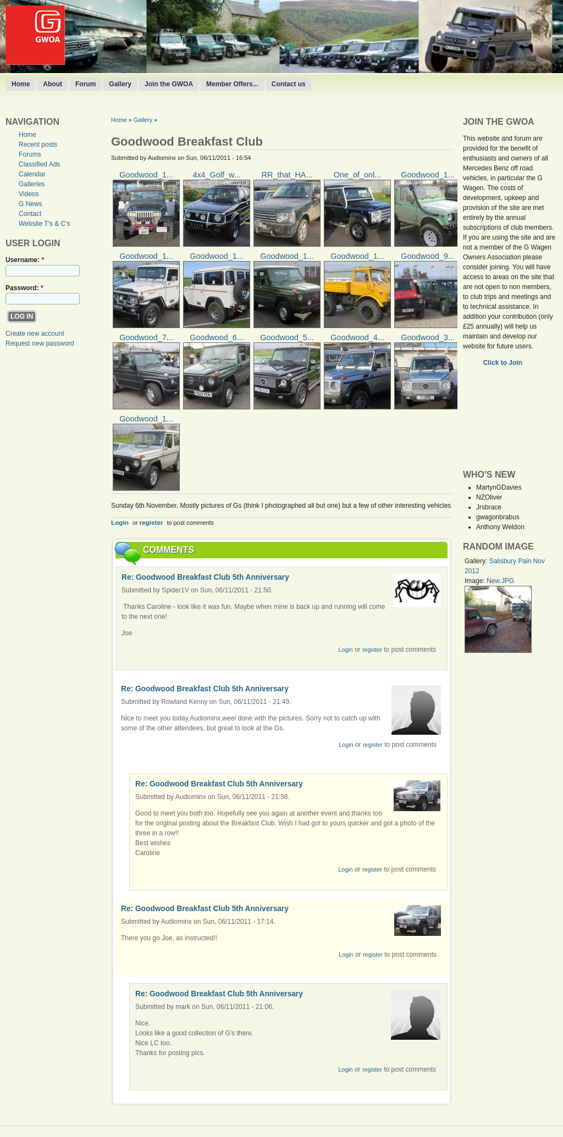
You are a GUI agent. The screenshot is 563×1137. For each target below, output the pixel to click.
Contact (30, 214)
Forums (30, 154)
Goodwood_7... (146, 337)
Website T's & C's (44, 224)
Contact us (289, 84)
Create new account (34, 333)
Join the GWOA (169, 84)
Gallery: (477, 561)
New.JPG (500, 581)
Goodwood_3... (428, 337)
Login (120, 522)
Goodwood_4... (357, 337)
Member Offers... (232, 84)
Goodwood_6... (217, 337)
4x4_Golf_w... (216, 174)
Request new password (39, 343)
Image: (476, 581)
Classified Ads (39, 164)
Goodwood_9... (428, 256)
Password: (24, 288)
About (52, 84)
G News (30, 204)
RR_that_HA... (287, 174)
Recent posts (38, 144)
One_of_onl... (357, 174)
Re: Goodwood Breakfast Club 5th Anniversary (205, 577)
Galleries (32, 184)
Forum (85, 84)
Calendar (32, 174)
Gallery (120, 84)
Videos (28, 194)
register (151, 522)
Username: (24, 260)
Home (21, 84)
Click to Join (504, 363)
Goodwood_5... (287, 337)
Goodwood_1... (146, 174)
